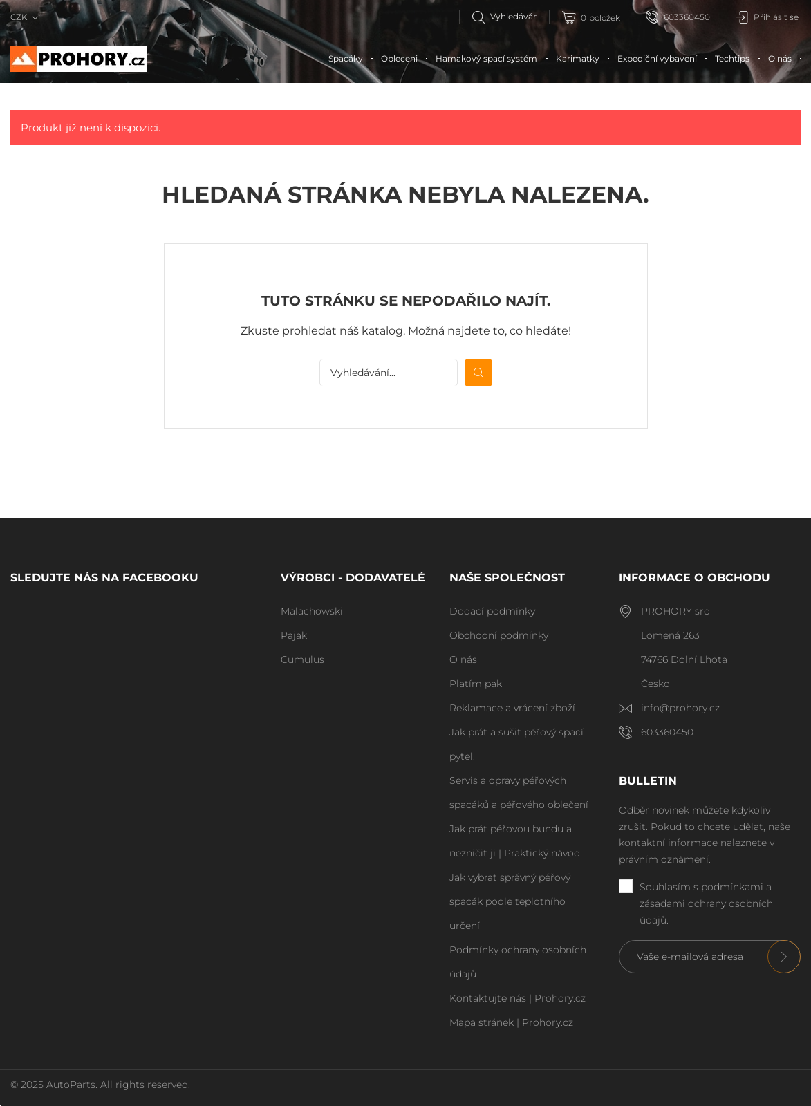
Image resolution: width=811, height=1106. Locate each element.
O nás (780, 58)
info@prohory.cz (680, 708)
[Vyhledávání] (511, 16)
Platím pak (475, 683)
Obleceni (399, 58)
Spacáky (345, 58)
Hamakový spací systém (486, 58)
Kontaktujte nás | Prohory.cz (517, 998)
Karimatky (577, 58)
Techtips (732, 58)
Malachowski (312, 611)
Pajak (294, 635)
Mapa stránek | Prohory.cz (511, 1022)
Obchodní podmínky (498, 635)
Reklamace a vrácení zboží (512, 708)
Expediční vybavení (657, 58)
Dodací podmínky (492, 611)
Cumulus (302, 659)
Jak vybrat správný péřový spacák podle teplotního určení (509, 901)
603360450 (678, 17)
